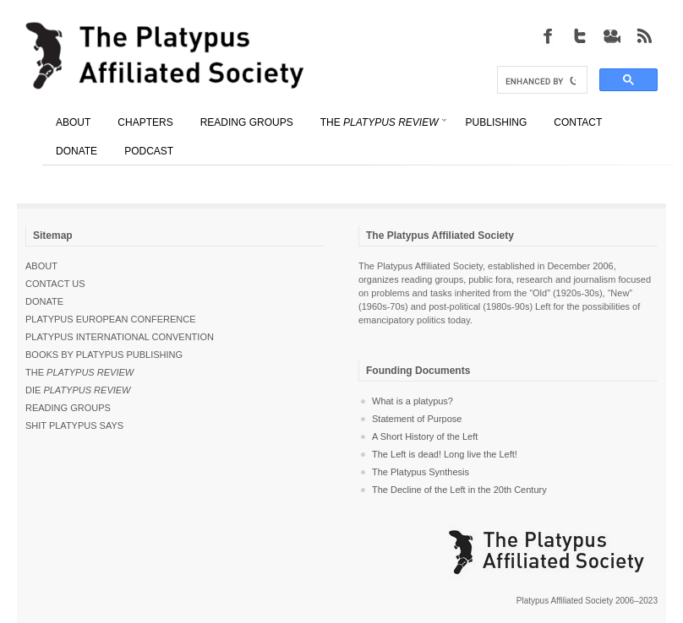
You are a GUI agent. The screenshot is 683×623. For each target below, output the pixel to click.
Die (78, 390)
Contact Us (55, 284)
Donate (44, 301)
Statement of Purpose (417, 419)
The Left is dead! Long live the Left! (444, 454)
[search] (540, 81)
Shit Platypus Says (74, 425)
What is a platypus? (412, 401)
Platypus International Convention (119, 337)
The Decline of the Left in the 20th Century (459, 490)
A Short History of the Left (425, 436)
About (41, 266)
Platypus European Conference (110, 319)
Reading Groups (68, 408)
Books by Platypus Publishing (104, 354)
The (79, 372)
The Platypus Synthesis (420, 472)
